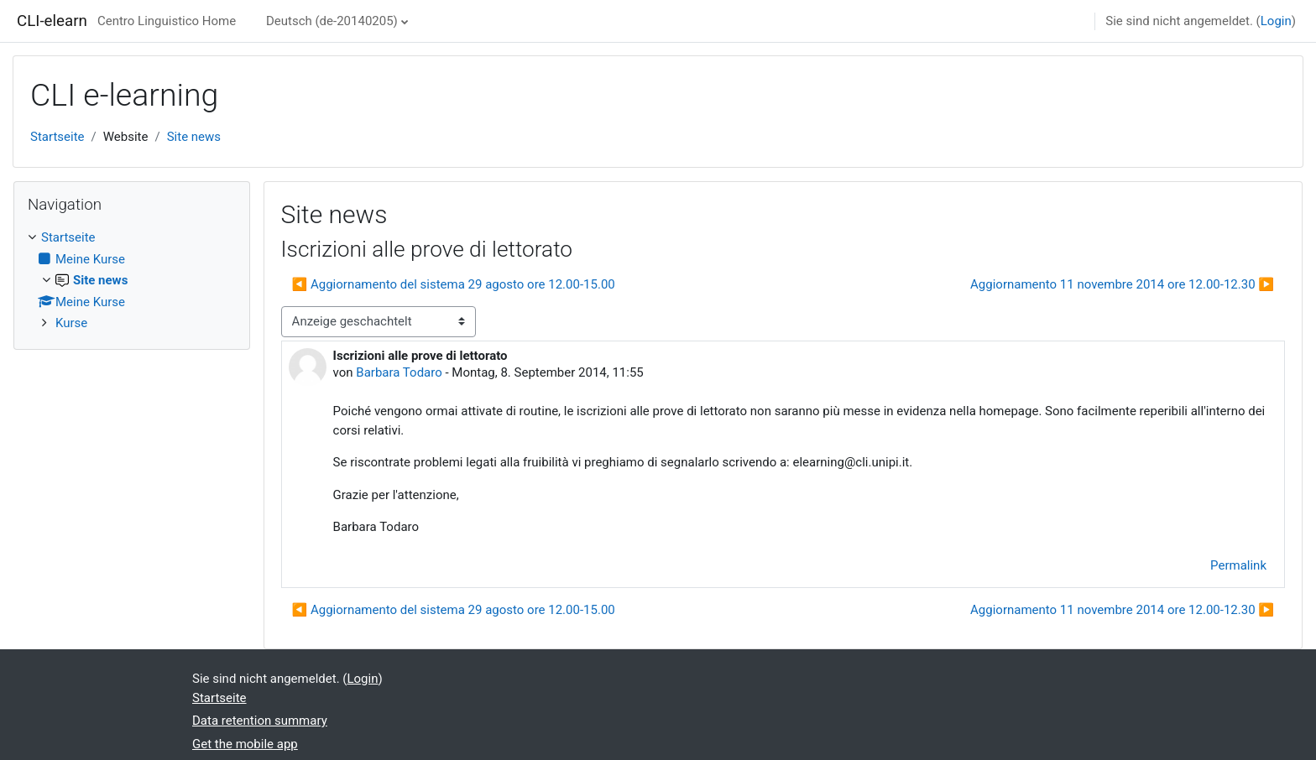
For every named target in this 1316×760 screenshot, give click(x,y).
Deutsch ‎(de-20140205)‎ (332, 21)
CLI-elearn (52, 21)
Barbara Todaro (398, 372)
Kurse (71, 323)
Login (1276, 21)
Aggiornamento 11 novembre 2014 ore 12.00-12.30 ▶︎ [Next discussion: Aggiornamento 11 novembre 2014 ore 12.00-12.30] (1122, 284)
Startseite (57, 136)
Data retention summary (259, 720)
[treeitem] (132, 280)
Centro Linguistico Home (166, 21)
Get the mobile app (245, 744)
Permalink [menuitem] (1238, 565)
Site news (194, 136)
